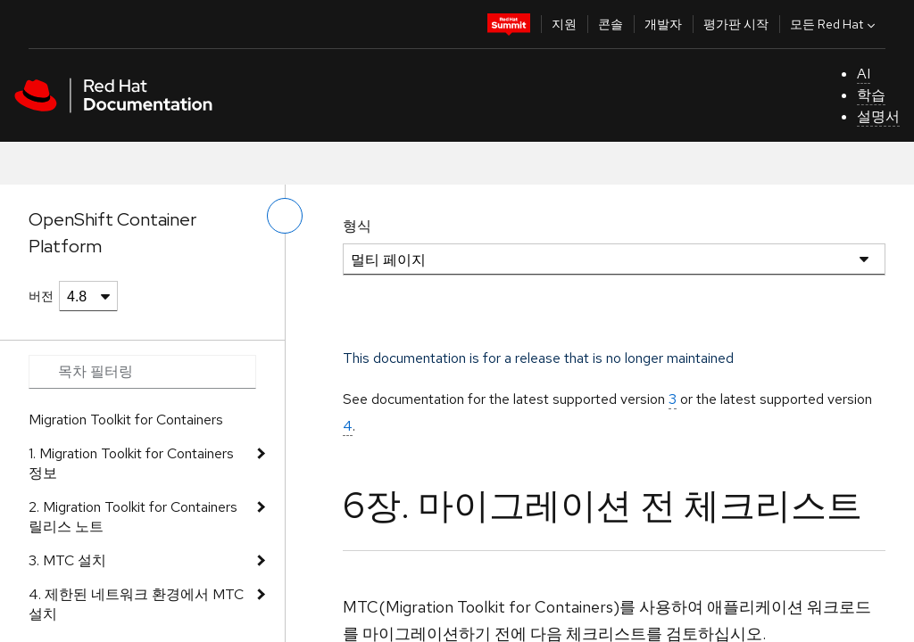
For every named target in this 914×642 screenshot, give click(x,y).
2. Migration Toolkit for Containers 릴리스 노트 (133, 517)
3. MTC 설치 (67, 560)
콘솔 (610, 24)
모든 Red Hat (834, 24)
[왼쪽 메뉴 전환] (285, 216)
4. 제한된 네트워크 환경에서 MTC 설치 (136, 604)
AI (863, 73)
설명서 (878, 116)
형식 (357, 226)
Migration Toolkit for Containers (126, 419)
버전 (41, 296)
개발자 (663, 24)
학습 (871, 95)
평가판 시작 (736, 24)
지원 (564, 24)
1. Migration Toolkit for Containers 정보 (131, 463)
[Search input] (142, 372)
